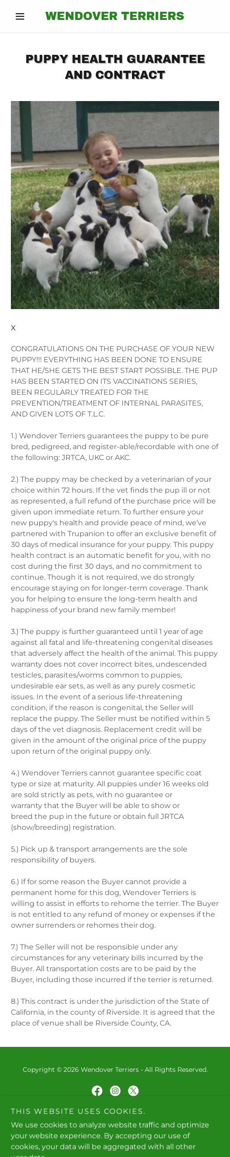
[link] (115, 16)
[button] (26, 16)
